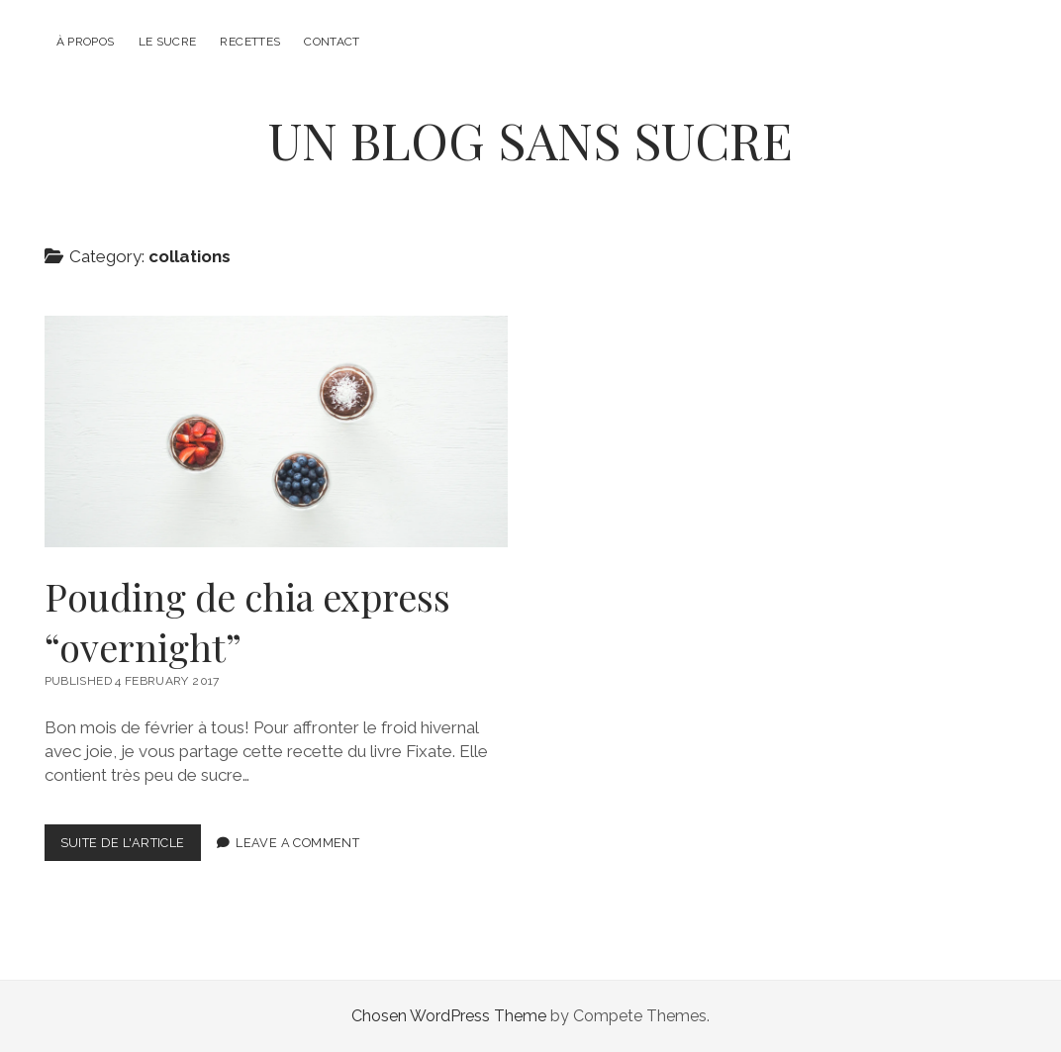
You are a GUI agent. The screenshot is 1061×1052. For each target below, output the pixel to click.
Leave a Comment (297, 842)
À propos (85, 41)
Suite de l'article (130, 846)
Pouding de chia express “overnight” (277, 431)
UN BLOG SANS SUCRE (530, 139)
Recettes (250, 41)
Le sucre (168, 41)
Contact (332, 41)
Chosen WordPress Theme (448, 1015)
